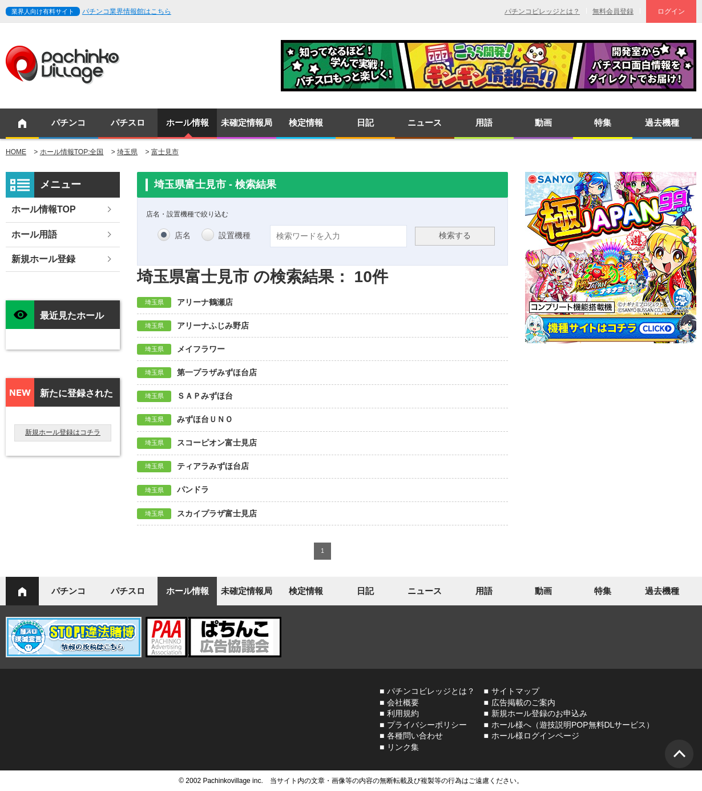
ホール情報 (187, 122)
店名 (183, 235)
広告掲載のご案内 (523, 702)
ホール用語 (34, 234)
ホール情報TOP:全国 (72, 152)
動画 (543, 122)
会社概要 (403, 702)
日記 (365, 122)
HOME (16, 152)
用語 (484, 122)
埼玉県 (127, 152)
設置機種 (235, 235)
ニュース (425, 122)
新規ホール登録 (43, 259)
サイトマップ (515, 691)
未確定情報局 (246, 122)
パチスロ (128, 122)
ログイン (671, 11)
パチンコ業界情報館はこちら (126, 11)
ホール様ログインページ (535, 735)
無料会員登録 (613, 11)
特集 (602, 122)
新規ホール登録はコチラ (62, 432)
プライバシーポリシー (427, 724)
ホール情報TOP (43, 209)
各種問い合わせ (415, 735)
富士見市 (165, 152)
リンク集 (403, 747)
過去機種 (662, 122)
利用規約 (403, 713)
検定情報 (306, 122)
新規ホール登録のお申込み (539, 713)
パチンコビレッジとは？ (542, 11)
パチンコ (68, 122)
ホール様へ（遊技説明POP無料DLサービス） (572, 724)
